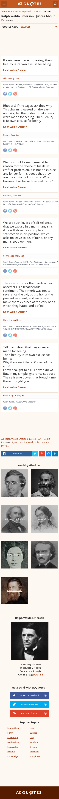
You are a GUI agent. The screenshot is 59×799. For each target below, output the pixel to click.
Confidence (8, 255)
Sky (17, 135)
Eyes (14, 442)
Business (7, 195)
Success (33, 732)
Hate (5, 320)
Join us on (29, 695)
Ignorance (15, 395)
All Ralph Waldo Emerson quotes (18, 438)
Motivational (13, 742)
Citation (38, 674)
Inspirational (26, 442)
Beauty (11, 78)
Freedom (34, 751)
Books (47, 438)
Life (4, 78)
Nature (45, 442)
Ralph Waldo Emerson (32, 11)
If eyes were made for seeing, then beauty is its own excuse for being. (27, 62)
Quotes (4, 11)
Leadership (12, 746)
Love (32, 728)
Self (22, 255)
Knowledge (12, 756)
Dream (33, 746)
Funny (10, 732)
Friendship (12, 737)
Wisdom (34, 742)
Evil (19, 195)
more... (5, 445)
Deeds (19, 320)
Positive (11, 751)
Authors (13, 11)
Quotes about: (29, 27)
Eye (17, 78)
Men (15, 195)
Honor (12, 320)
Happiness (35, 756)
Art (39, 438)
